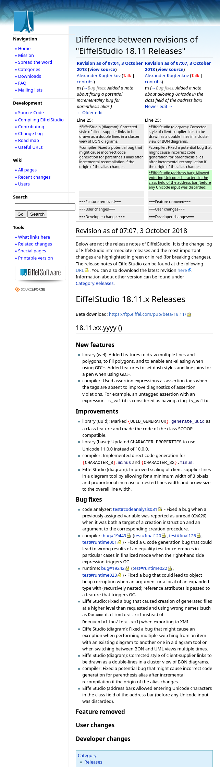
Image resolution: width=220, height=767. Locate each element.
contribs (85, 82)
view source (102, 69)
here (182, 270)
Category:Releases (94, 283)
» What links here (32, 237)
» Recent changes (33, 177)
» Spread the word (33, 62)
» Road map (27, 140)
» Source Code (29, 112)
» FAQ (20, 83)
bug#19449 (114, 533)
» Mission (24, 55)
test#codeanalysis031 (135, 506)
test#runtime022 (150, 565)
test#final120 (147, 533)
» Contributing (29, 126)
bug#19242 (113, 565)
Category (87, 751)
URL (80, 270)
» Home (22, 48)
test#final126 (182, 533)
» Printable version (34, 258)
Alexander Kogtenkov (99, 75)
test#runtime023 (99, 572)
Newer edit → (159, 106)
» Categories (27, 69)
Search (20, 197)
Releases (93, 758)
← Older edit (90, 112)
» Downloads (28, 76)
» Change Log (29, 133)
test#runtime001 (99, 539)
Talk (127, 75)
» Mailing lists (28, 90)
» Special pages (30, 251)
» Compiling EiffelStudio (39, 120)
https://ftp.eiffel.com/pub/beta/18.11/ (147, 314)
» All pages (26, 170)
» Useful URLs (29, 147)
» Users (22, 184)
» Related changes (33, 244)
